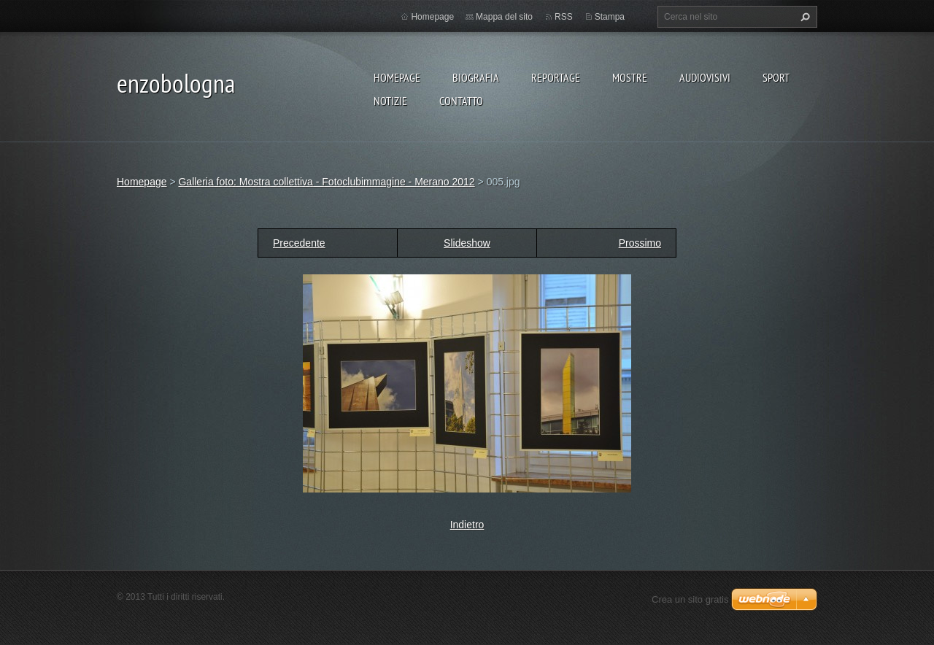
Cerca (803, 17)
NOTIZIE (390, 100)
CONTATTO (461, 100)
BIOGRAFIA (475, 77)
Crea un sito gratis (690, 599)
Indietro (467, 524)
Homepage (397, 77)
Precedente (299, 243)
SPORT (776, 77)
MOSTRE (629, 77)
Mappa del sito (504, 17)
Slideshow (467, 243)
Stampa (610, 17)
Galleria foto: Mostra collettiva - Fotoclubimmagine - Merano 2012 (326, 182)
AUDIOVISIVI (704, 77)
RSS (564, 17)
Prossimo (640, 243)
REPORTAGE (555, 77)
